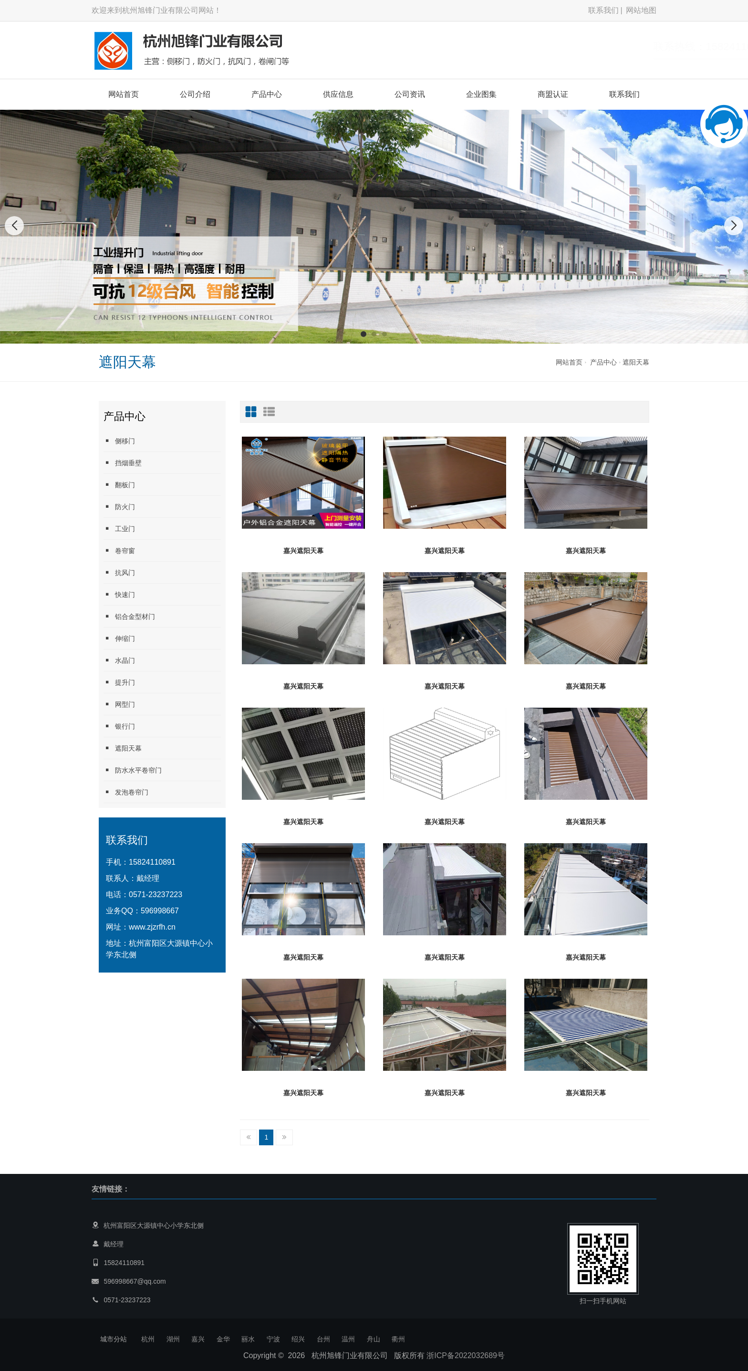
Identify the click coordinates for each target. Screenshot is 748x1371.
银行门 (119, 726)
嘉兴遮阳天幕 (303, 551)
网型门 (119, 704)
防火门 (119, 506)
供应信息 (338, 94)
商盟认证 (553, 94)
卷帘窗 (119, 550)
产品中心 (266, 94)
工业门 (119, 528)
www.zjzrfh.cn (152, 927)
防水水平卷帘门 (133, 770)
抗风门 (119, 572)
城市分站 (113, 1339)
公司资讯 (410, 94)
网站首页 (123, 94)
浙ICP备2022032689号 (465, 1355)
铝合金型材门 (129, 616)
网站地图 (641, 10)
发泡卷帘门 (126, 792)
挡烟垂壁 (123, 463)
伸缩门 (119, 638)
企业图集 (481, 94)
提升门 (119, 682)
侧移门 (119, 441)
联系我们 (603, 10)
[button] (363, 334)
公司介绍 (195, 94)
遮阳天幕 (636, 362)
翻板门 (119, 485)
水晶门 (119, 660)
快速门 (119, 594)
